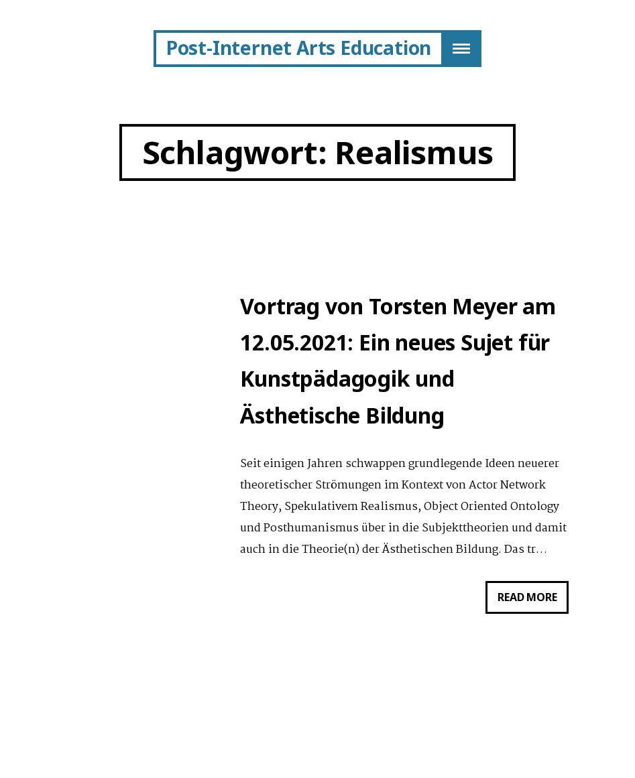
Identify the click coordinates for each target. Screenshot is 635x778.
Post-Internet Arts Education (298, 47)
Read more (533, 602)
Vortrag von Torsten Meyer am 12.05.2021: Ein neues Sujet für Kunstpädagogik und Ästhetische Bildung (397, 362)
